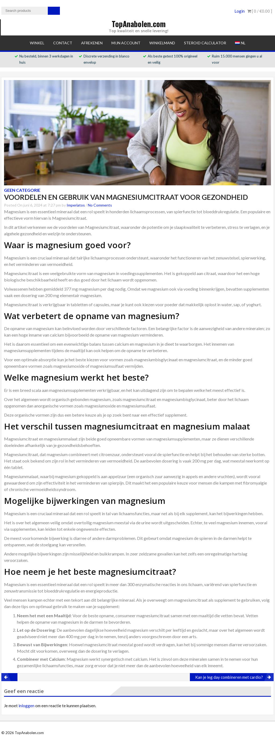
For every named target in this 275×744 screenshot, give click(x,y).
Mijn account (125, 43)
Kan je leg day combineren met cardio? (229, 677)
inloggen (26, 705)
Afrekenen (92, 43)
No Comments (100, 205)
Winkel (37, 43)
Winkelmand (162, 43)
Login (239, 11)
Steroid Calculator (205, 43)
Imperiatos (76, 205)
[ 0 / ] (259, 11)
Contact (62, 43)
